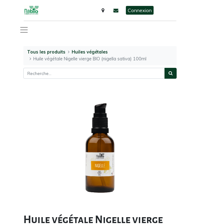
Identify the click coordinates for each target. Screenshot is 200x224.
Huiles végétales (90, 52)
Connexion (140, 10)
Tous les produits (46, 52)
